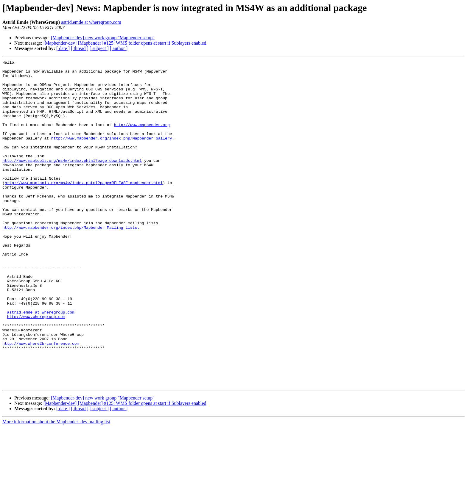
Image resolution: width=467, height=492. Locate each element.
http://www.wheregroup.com (36, 368)
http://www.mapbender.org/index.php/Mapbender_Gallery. (112, 154)
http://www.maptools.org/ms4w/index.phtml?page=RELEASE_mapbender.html (84, 207)
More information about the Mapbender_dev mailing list (56, 486)
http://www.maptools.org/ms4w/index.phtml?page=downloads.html (72, 181)
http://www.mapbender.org (141, 138)
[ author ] (119, 48)
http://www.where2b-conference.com (40, 400)
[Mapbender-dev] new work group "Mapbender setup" (103, 37)
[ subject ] (99, 48)
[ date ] (63, 48)
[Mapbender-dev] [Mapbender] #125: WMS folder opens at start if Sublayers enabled (124, 43)
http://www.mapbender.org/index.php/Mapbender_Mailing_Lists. (70, 261)
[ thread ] (79, 48)
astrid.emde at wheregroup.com (91, 22)
